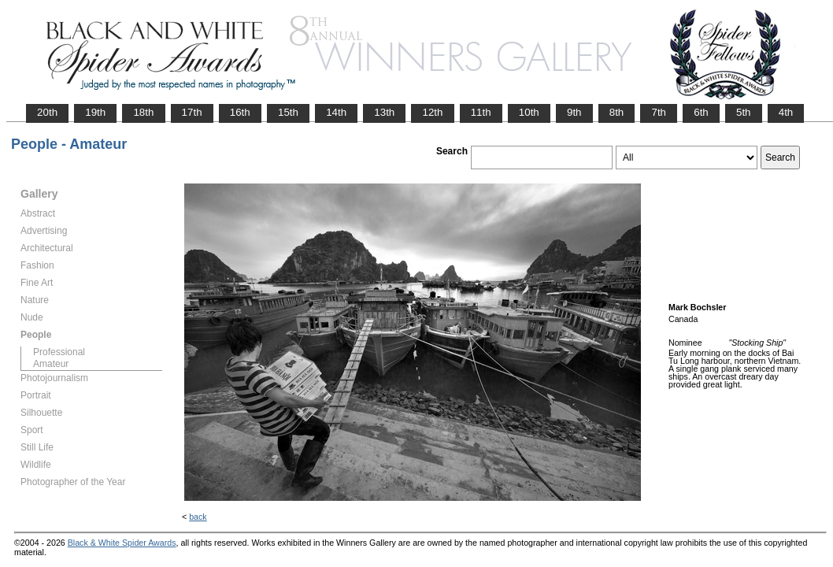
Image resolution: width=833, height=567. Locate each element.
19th (95, 112)
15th (288, 112)
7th (658, 112)
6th (701, 112)
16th (240, 112)
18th (143, 112)
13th (384, 112)
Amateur (50, 363)
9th (574, 112)
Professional (59, 352)
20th (47, 112)
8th (617, 112)
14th (336, 112)
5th (743, 112)
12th (432, 112)
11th (481, 112)
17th (192, 112)
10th (529, 112)
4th (786, 112)
